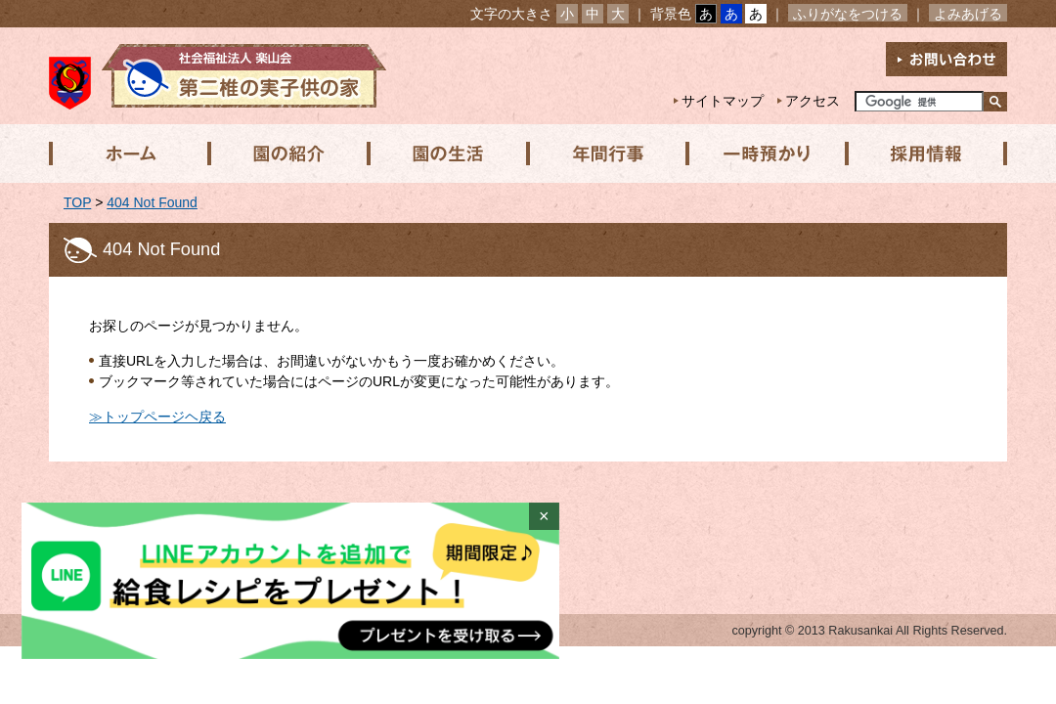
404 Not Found (152, 202)
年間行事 (603, 153)
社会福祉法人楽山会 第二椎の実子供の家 (217, 76)
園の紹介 (286, 153)
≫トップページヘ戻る (157, 416)
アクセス (812, 101)
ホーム (128, 153)
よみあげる (968, 14)
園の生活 (445, 153)
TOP (77, 202)
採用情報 (920, 153)
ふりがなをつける (847, 14)
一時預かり (761, 153)
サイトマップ (723, 101)
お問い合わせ (946, 59)
